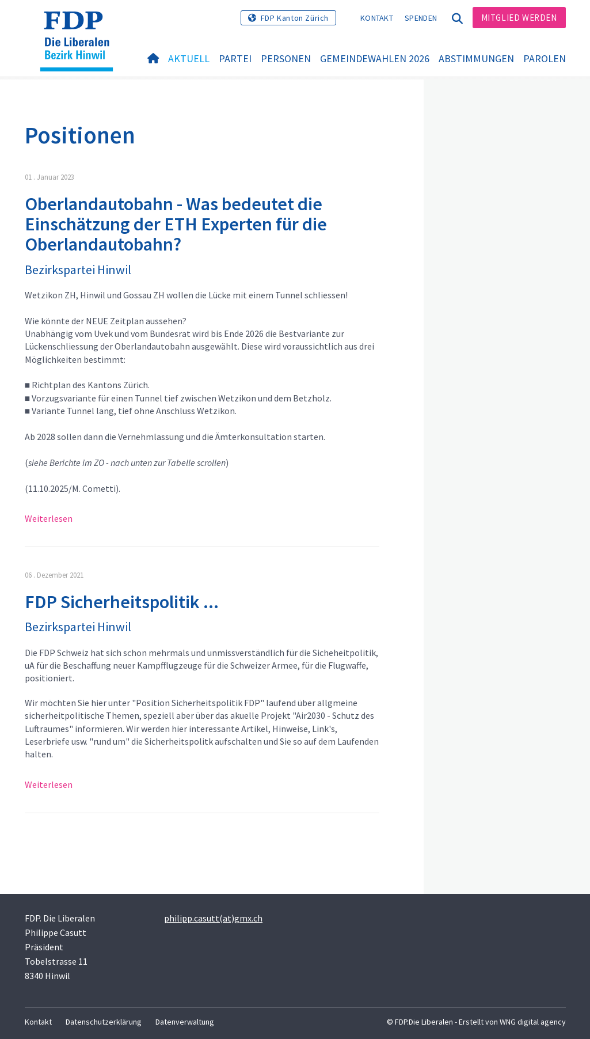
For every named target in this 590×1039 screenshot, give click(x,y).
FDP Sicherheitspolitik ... (122, 601)
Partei (235, 58)
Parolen (544, 58)
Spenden (421, 18)
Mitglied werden (519, 17)
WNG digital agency (533, 1022)
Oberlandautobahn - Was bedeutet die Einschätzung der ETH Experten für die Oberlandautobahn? (176, 224)
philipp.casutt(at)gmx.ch (213, 918)
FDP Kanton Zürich (295, 18)
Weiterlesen (49, 518)
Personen (286, 58)
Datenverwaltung (184, 1022)
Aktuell (189, 58)
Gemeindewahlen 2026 (374, 58)
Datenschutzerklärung (104, 1022)
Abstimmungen (476, 58)
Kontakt (376, 18)
